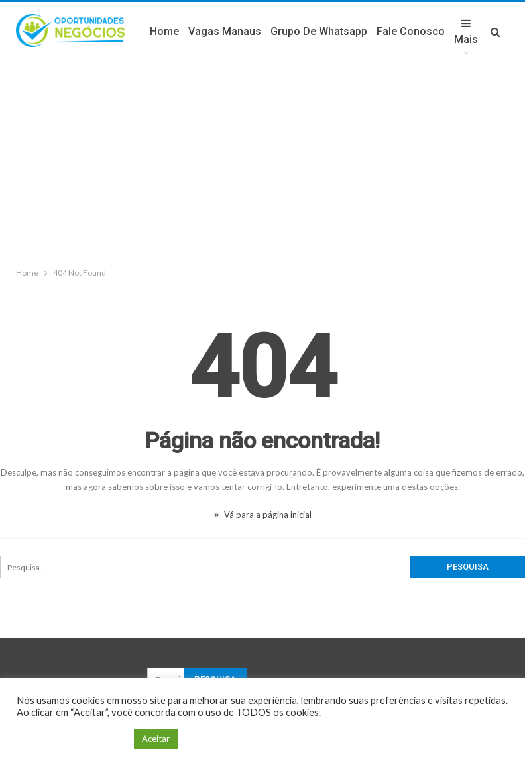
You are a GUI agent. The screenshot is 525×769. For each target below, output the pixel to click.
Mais (466, 32)
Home (164, 31)
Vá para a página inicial (263, 514)
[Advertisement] (262, 161)
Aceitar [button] (156, 738)
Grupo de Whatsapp (318, 31)
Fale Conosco (411, 31)
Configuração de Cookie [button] (72, 738)
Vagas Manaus (224, 31)
